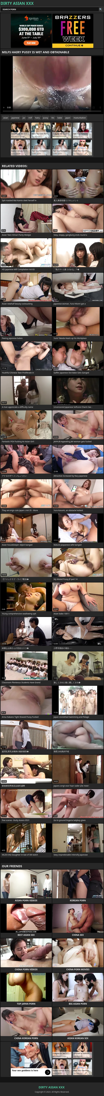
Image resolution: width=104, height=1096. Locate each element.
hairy (37, 117)
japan (67, 117)
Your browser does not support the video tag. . (52, 85)
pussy (45, 117)
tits (52, 117)
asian (5, 117)
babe (60, 117)
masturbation (80, 117)
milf (30, 117)
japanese (15, 117)
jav (24, 117)
